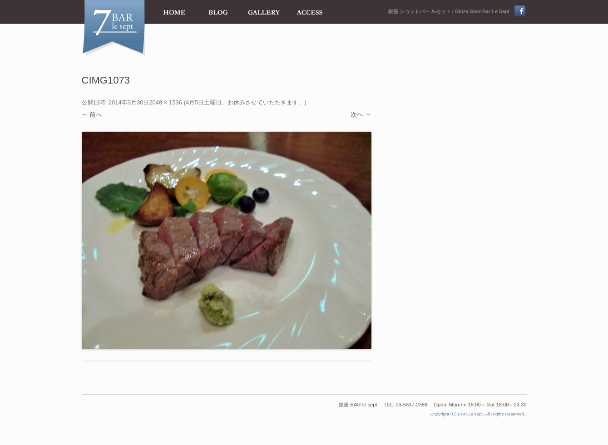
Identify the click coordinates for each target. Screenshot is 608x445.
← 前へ (92, 114)
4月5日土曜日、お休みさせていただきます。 (245, 102)
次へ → (361, 114)
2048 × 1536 (165, 102)
